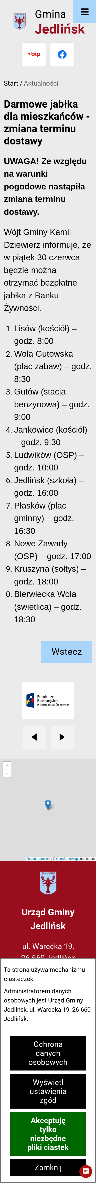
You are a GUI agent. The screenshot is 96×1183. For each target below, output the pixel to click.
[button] (85, 1171)
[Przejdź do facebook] (62, 54)
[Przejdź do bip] (34, 54)
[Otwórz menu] (84, 11)
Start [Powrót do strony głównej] (11, 83)
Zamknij (48, 1167)
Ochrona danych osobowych (48, 1053)
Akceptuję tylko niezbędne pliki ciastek (48, 1134)
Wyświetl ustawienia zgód (48, 1091)
